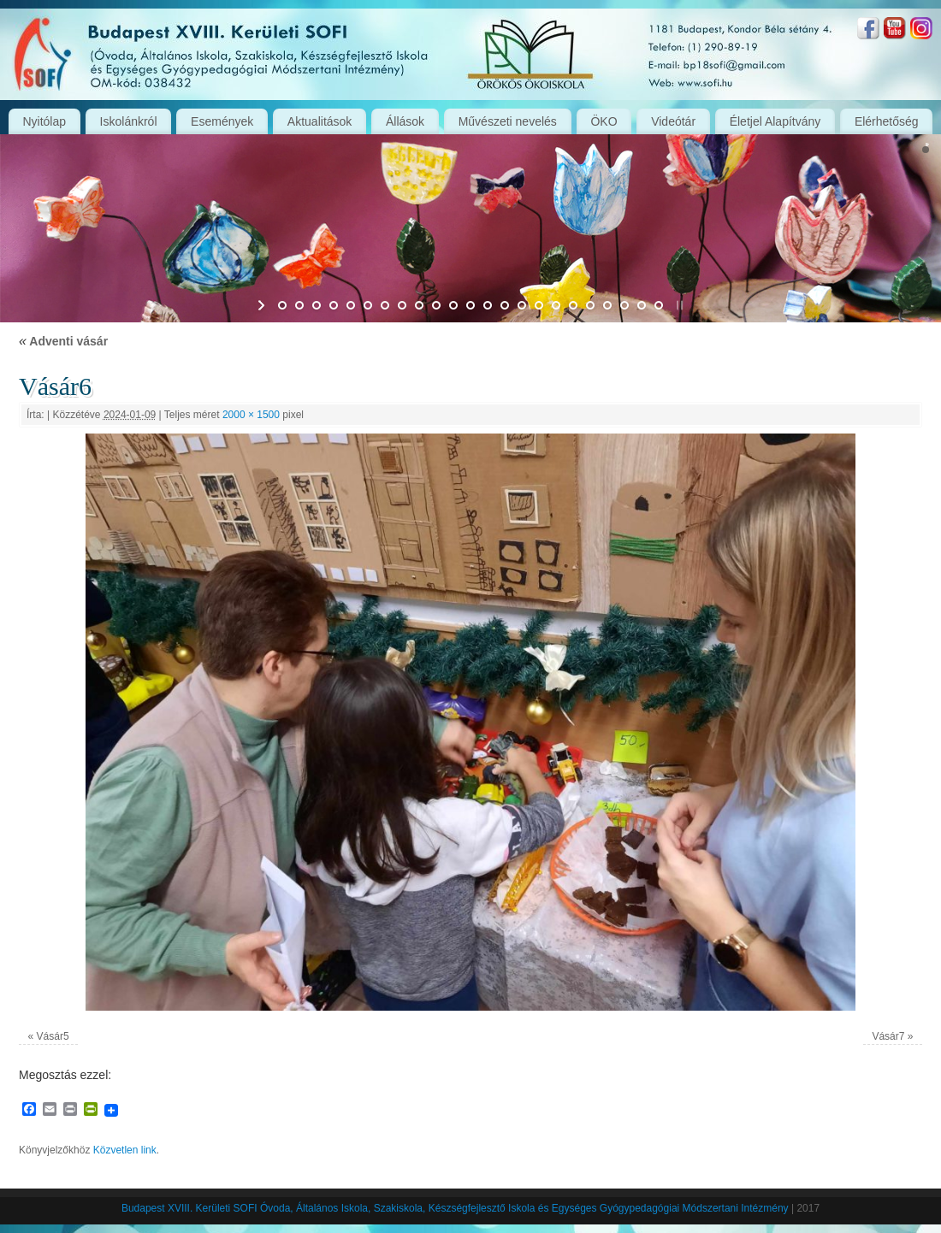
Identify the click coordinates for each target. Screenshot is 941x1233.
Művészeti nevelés (508, 121)
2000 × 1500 (251, 415)
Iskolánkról (128, 121)
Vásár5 (53, 1036)
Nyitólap (44, 121)
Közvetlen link (125, 1150)
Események (222, 121)
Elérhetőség (887, 121)
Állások (405, 121)
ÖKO (603, 121)
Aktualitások (319, 121)
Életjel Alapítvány (775, 121)
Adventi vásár (63, 341)
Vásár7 (888, 1036)
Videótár (673, 121)
